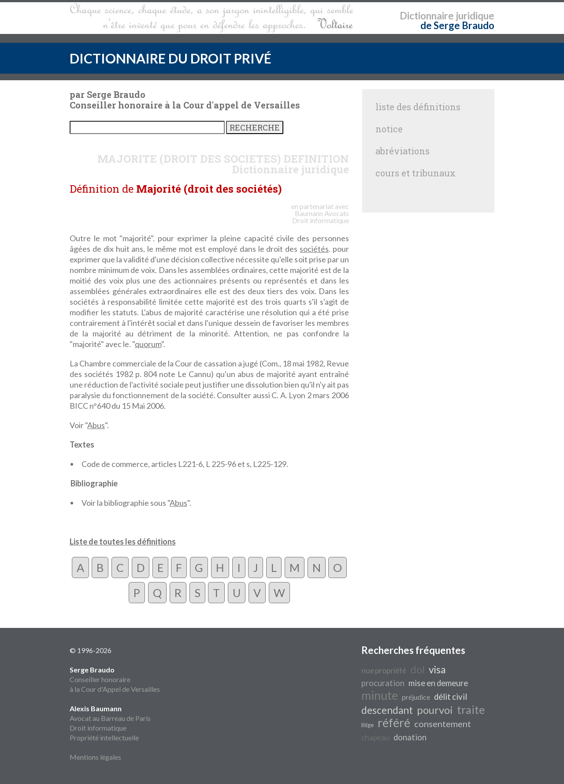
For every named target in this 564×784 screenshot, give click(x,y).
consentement (442, 723)
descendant (387, 710)
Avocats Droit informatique (320, 216)
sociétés (314, 249)
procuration (382, 683)
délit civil (450, 697)
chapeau (375, 737)
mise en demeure (438, 683)
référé (394, 723)
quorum (148, 344)
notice (389, 128)
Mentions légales (95, 757)
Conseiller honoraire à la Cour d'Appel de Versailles (115, 679)
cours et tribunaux (415, 173)
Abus (96, 425)
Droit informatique (98, 728)
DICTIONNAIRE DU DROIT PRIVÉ (170, 58)
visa (437, 670)
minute (379, 695)
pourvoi (435, 709)
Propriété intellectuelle (104, 737)
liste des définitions (417, 106)
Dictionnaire (427, 16)
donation (410, 737)
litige (367, 724)
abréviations (402, 151)
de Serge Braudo (457, 25)
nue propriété (383, 670)
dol (417, 669)
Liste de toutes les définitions (123, 541)
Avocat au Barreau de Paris (110, 718)
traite (471, 709)
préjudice (416, 697)
